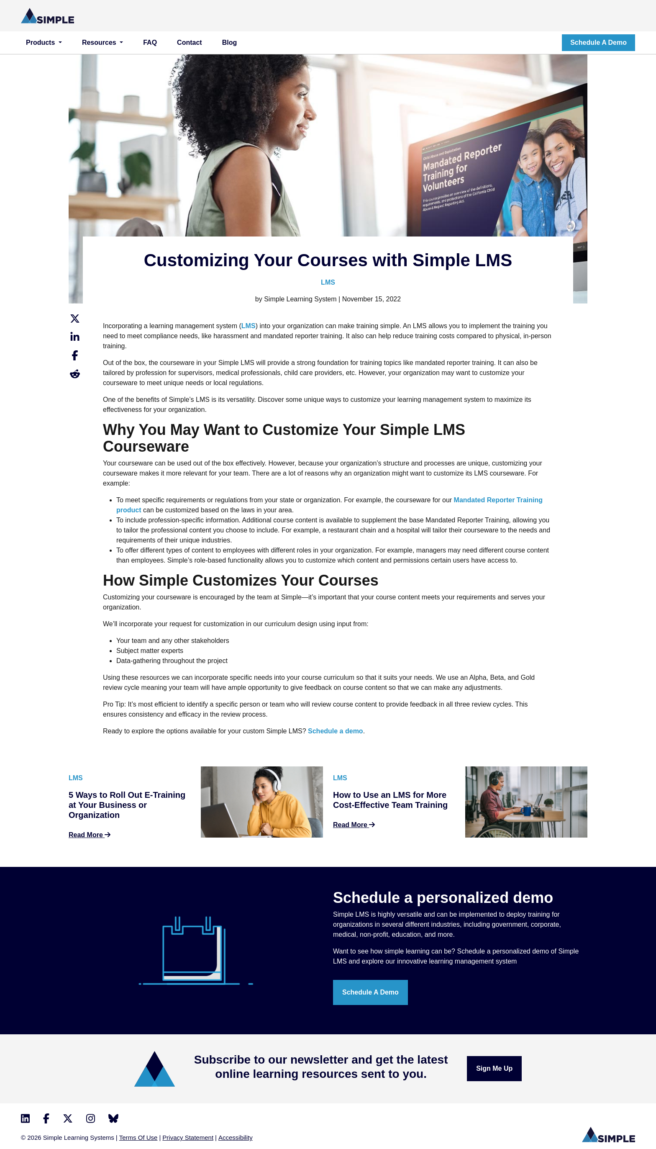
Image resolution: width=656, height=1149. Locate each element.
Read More (89, 834)
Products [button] (41, 42)
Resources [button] (100, 42)
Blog (229, 42)
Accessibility (235, 1137)
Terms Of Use (138, 1137)
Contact (189, 42)
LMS (328, 282)
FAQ (150, 42)
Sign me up (494, 1068)
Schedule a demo (598, 42)
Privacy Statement (187, 1137)
